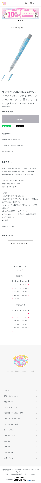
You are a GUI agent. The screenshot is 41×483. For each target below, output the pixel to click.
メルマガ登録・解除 (11, 424)
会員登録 (7, 441)
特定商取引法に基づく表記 (11, 140)
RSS (6, 430)
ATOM (11, 430)
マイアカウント (9, 435)
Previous (2, 53)
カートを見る (9, 452)
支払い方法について (11, 407)
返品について (6, 134)
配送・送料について (11, 396)
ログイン (7, 447)
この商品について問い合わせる (13, 145)
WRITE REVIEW (19, 243)
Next (38, 53)
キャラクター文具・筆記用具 (16, 27)
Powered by (20, 479)
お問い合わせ (9, 458)
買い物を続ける (7, 151)
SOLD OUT (20, 119)
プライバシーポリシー (12, 418)
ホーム (3, 27)
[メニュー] (37, 3)
